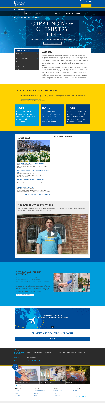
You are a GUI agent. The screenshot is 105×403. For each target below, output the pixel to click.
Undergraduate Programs (23, 56)
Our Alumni (19, 63)
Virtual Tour (17, 395)
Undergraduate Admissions (39, 390)
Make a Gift (19, 69)
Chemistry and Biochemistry (45, 15)
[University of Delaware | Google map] (75, 393)
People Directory (57, 391)
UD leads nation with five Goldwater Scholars (30, 163)
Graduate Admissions (38, 391)
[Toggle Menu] (37, 53)
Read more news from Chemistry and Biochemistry (37, 194)
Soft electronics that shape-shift (26, 187)
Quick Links (85, 6)
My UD (55, 393)
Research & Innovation (69, 12)
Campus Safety (57, 395)
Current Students (38, 12)
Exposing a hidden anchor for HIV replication (30, 179)
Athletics (17, 391)
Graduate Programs (22, 58)
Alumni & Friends (78, 12)
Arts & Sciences (19, 9)
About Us (18, 12)
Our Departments (37, 15)
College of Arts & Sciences (23, 15)
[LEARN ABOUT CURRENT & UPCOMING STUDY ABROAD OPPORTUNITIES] (52, 318)
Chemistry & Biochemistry (24, 50)
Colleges (36, 393)
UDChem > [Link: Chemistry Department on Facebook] (52, 339)
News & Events (57, 12)
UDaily (16, 393)
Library (35, 395)
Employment (17, 397)
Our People (19, 61)
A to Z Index (56, 397)
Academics (48, 12)
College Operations (31, 357)
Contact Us (75, 390)
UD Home (16, 15)
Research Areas (20, 66)
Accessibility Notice (58, 390)
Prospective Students (29, 12)
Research (36, 397)
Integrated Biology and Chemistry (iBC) (31, 99)
